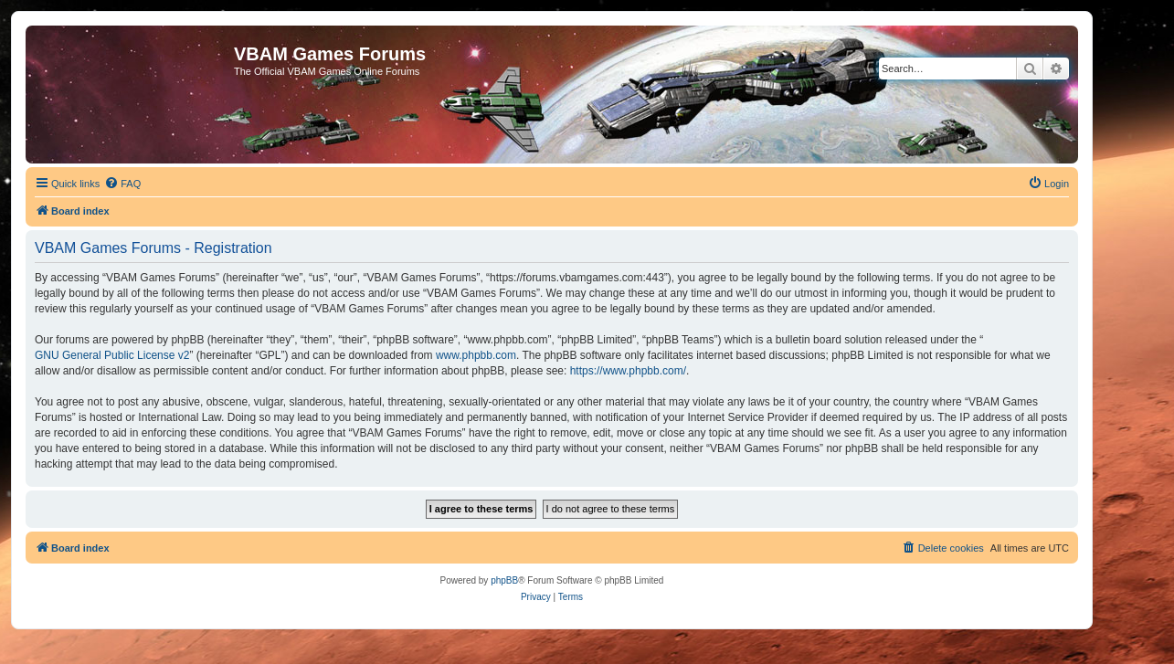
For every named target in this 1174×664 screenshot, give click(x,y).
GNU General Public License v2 (112, 355)
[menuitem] (122, 184)
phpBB (504, 580)
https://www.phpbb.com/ (628, 370)
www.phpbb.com (476, 355)
